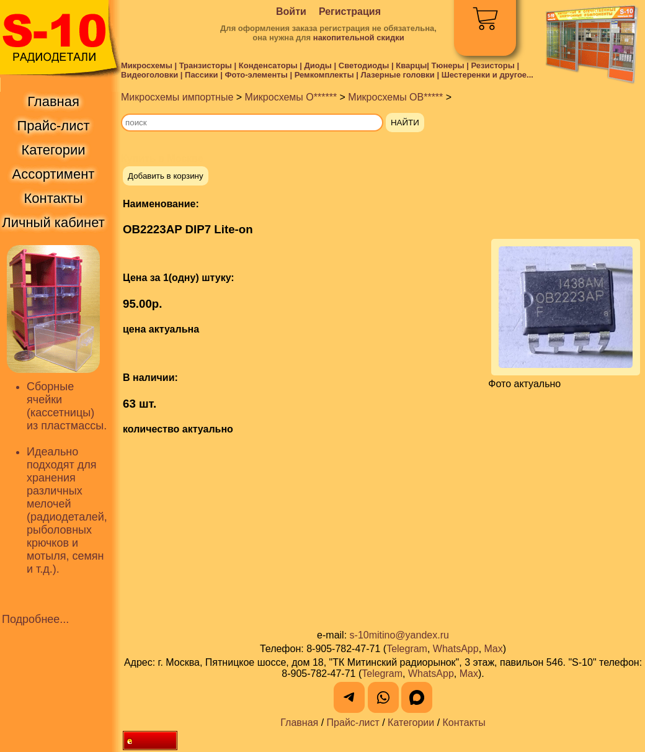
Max (493, 648)
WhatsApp (456, 648)
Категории (411, 722)
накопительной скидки (358, 37)
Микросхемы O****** (291, 97)
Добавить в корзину (165, 176)
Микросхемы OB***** (395, 97)
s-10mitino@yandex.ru (399, 635)
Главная (299, 722)
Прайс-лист (353, 722)
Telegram (406, 648)
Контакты (464, 722)
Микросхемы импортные (177, 97)
